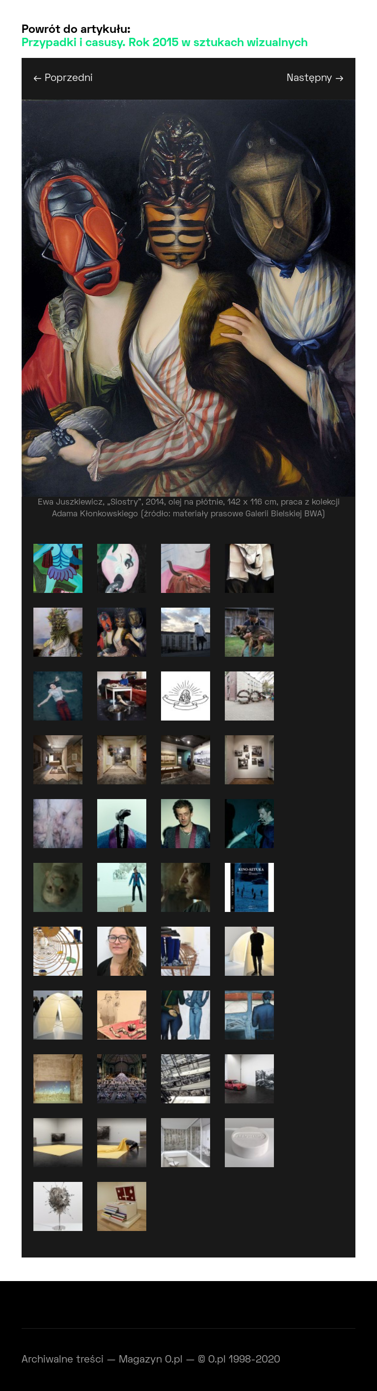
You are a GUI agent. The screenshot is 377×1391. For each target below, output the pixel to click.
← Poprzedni (63, 78)
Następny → (315, 78)
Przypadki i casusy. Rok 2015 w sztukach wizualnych (165, 43)
